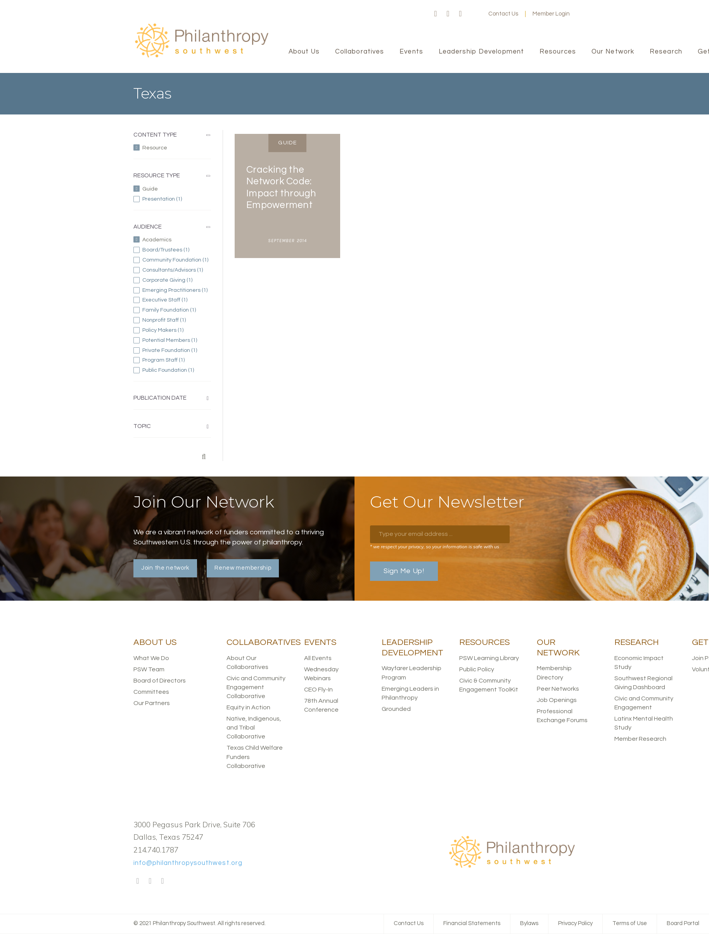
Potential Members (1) (176, 340)
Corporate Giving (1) (176, 280)
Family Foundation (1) (176, 310)
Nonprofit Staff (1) (176, 320)
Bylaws (529, 923)
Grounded (396, 709)
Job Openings (557, 700)
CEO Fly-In (318, 689)
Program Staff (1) (176, 360)
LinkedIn (460, 14)
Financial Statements (471, 923)
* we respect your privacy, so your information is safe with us (434, 546)
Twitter (448, 14)
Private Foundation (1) (176, 350)
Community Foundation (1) (176, 260)
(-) (175, 147)
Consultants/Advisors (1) (176, 270)
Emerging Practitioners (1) (176, 290)
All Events (318, 658)
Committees (151, 692)
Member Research (640, 739)
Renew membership (242, 568)
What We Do (151, 658)
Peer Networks (558, 689)
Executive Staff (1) (176, 300)
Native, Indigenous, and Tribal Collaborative (254, 728)
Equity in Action (248, 707)
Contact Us (503, 14)
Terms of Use (629, 923)
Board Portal (683, 923)
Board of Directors (159, 681)
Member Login (551, 14)
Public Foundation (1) (176, 370)
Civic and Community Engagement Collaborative (256, 687)
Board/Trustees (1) (176, 250)
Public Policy (476, 669)
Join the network (165, 568)
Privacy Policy (575, 923)
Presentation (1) (176, 199)
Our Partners (151, 703)
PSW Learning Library (489, 658)
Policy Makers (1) (176, 330)
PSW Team (148, 669)
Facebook (435, 14)
